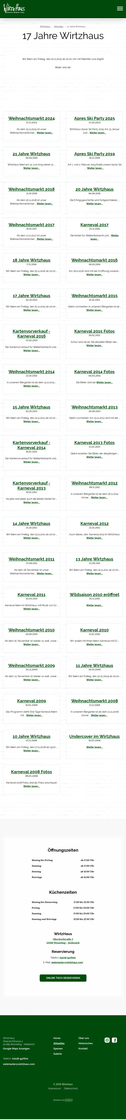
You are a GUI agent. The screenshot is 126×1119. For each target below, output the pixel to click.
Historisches (86, 1043)
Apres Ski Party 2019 (94, 153)
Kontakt (83, 1048)
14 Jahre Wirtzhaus (31, 523)
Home (56, 1038)
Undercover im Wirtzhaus (94, 736)
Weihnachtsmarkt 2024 (31, 118)
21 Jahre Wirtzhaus (31, 153)
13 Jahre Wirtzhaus (94, 559)
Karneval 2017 (94, 224)
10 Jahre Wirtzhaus (31, 736)
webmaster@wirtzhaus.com (67, 962)
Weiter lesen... (45, 132)
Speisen (58, 1048)
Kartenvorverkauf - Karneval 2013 (31, 485)
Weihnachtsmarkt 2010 (31, 630)
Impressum (54, 1088)
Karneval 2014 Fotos (94, 371)
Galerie (57, 1053)
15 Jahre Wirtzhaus (31, 407)
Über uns (84, 1038)
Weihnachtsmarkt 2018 (31, 189)
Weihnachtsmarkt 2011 (31, 559)
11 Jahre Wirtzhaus (94, 665)
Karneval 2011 (32, 594)
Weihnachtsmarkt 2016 (94, 260)
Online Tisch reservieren (63, 978)
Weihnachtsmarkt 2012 (95, 483)
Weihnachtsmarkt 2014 (32, 371)
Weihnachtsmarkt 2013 (95, 407)
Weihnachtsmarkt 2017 (31, 224)
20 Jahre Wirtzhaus (95, 189)
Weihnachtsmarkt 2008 (94, 700)
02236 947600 (68, 957)
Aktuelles (58, 26)
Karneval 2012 (94, 523)
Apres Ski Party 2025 (94, 118)
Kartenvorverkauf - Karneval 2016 (31, 334)
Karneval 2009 (31, 700)
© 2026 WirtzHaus (63, 1084)
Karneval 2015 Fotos (94, 331)
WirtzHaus (45, 26)
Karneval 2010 (94, 630)
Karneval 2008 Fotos (31, 771)
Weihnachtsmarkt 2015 (95, 295)
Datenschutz (71, 1088)
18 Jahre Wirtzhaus (31, 260)
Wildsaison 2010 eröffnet (94, 594)
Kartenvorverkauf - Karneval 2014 (31, 445)
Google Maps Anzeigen (16, 1048)
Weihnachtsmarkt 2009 (31, 665)
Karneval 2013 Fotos (94, 442)
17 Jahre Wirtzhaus (76, 26)
